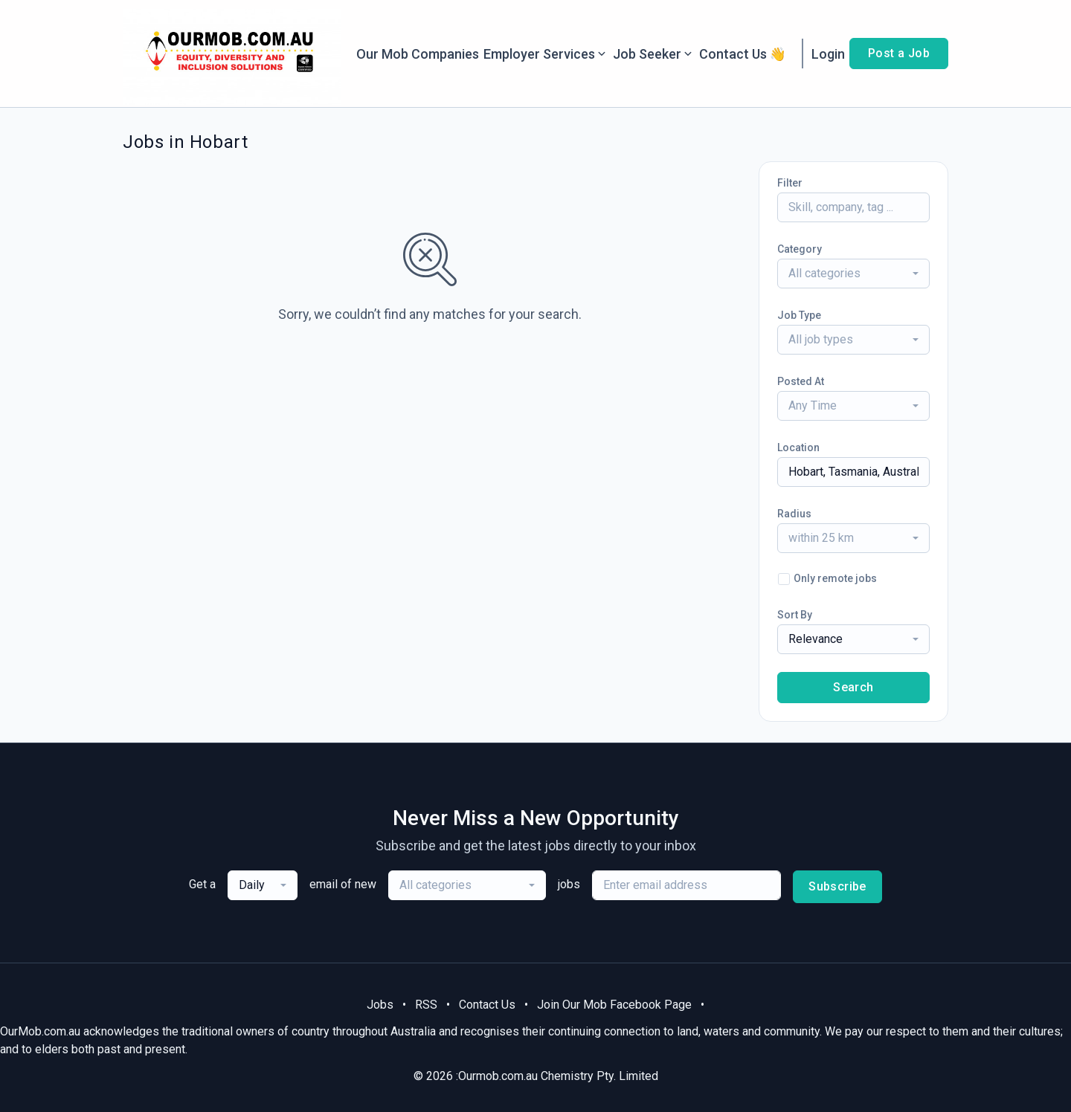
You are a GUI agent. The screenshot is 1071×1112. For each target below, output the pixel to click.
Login (828, 54)
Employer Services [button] (545, 54)
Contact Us (487, 1005)
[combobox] (853, 273)
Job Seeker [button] (654, 54)
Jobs (380, 1005)
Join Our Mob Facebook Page (614, 1005)
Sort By (794, 615)
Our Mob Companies (417, 54)
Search (853, 687)
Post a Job (899, 53)
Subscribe (837, 886)
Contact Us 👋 (742, 54)
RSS (426, 1005)
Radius (794, 514)
